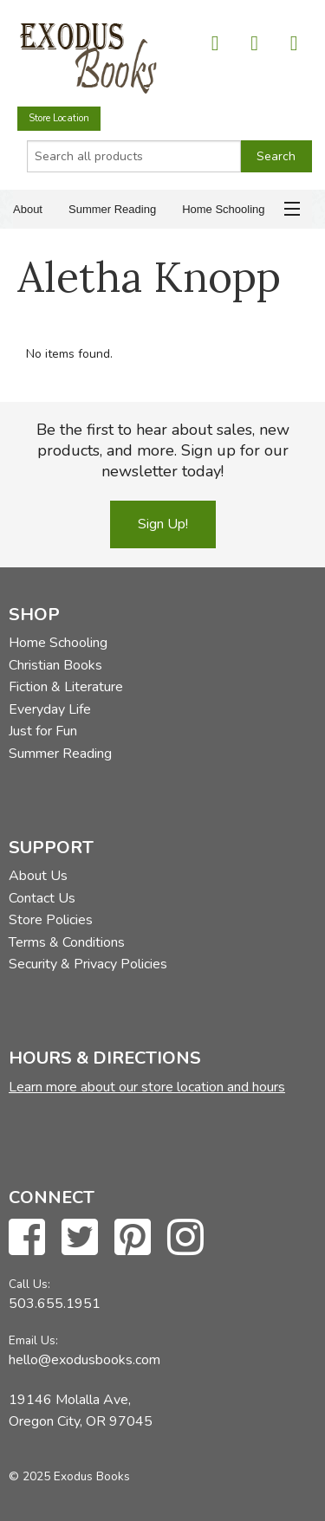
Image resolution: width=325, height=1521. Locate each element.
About (27, 209)
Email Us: (33, 1340)
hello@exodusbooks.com (84, 1359)
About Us (38, 875)
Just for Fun (43, 731)
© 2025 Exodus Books (69, 1476)
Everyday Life (50, 709)
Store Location (59, 118)
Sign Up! (163, 524)
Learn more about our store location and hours (147, 1087)
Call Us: (29, 1284)
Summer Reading (112, 209)
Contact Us (42, 898)
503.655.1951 (55, 1303)
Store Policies (51, 919)
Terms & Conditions (67, 942)
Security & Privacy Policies (88, 964)
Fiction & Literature (66, 686)
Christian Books (55, 665)
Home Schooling (223, 209)
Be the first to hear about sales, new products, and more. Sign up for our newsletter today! (162, 450)
